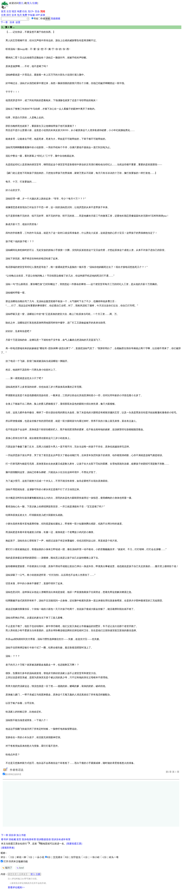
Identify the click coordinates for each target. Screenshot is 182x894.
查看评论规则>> (16, 887)
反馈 (42, 15)
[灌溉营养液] (7, 847)
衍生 (24, 11)
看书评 (4, 839)
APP (37, 15)
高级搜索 (55, 18)
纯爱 (19, 11)
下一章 (4, 22)
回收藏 (12, 839)
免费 (24, 15)
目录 (12, 22)
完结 (42, 11)
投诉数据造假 (44, 839)
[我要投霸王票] (74, 843)
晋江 (21, 3)
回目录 (12, 835)
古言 (8, 11)
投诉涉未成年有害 (60, 839)
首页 (3, 11)
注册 (35, 3)
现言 (14, 11)
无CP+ (31, 11)
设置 (18, 22)
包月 (19, 15)
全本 (14, 15)
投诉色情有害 (29, 839)
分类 (3, 15)
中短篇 (31, 15)
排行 (8, 15)
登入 (29, 3)
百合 (37, 11)
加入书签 (21, 835)
